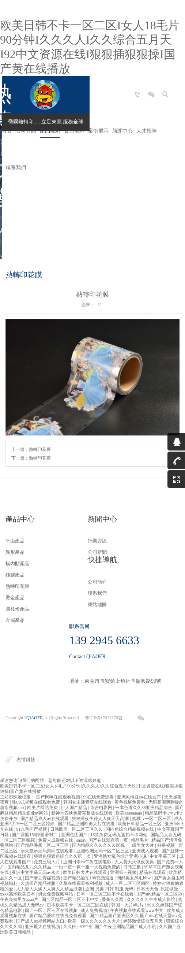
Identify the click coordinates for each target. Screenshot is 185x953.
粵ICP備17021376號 (103, 717)
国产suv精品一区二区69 (159, 894)
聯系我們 (15, 167)
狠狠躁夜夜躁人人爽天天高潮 (101, 818)
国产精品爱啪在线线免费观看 (58, 915)
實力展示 (74, 131)
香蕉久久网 (113, 899)
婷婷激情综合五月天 (143, 921)
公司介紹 (26, 131)
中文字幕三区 (163, 856)
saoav (81, 840)
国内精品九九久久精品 (29, 866)
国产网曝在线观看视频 (58, 797)
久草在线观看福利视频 (81, 883)
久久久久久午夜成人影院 (151, 899)
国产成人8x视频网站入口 (40, 921)
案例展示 (98, 131)
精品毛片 (140, 840)
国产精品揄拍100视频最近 (89, 877)
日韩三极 (132, 866)
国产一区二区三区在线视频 (52, 910)
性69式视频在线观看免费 (36, 802)
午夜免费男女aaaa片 (19, 899)
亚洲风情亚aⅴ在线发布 (139, 797)
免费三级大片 (47, 861)
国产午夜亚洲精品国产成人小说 (126, 926)
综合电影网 (101, 807)
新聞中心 (122, 131)
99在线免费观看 (99, 797)
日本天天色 (147, 888)
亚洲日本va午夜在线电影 (87, 861)
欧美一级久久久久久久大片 (94, 921)
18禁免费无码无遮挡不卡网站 (119, 834)
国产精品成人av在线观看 (44, 818)
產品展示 (50, 131)
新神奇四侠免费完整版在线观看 (82, 813)
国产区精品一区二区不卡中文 (71, 899)
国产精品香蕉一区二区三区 (43, 845)
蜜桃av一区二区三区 (152, 818)
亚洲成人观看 (145, 850)
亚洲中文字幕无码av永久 (36, 872)
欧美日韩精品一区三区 (140, 823)
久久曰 (70, 926)
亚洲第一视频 (123, 872)
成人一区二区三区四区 (128, 883)
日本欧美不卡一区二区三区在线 (78, 905)
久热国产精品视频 (38, 883)
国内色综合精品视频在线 (130, 829)
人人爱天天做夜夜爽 (134, 861)
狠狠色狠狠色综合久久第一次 (63, 856)
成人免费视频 (94, 910)
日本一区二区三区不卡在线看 (105, 894)
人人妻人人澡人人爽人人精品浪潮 (49, 888)
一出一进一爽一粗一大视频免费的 (87, 866)
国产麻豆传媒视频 (43, 877)
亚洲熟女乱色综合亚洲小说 (121, 856)
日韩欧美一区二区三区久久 (77, 829)
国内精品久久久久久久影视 (99, 845)
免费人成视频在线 (56, 840)
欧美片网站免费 (43, 807)
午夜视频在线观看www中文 (137, 910)
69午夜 (85, 926)
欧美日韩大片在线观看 (85, 872)
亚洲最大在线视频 (43, 926)
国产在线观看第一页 (108, 840)
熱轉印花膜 (40, 449)
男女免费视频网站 (56, 894)
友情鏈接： (28, 759)
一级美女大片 (141, 845)
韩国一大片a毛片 (128, 905)
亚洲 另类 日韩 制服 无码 (110, 888)
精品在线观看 (153, 872)
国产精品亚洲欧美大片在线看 (87, 823)
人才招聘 (146, 131)
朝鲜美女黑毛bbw (134, 877)
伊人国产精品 (74, 807)
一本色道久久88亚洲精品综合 (144, 807)
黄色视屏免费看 (130, 802)
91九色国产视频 (32, 829)
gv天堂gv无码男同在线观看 (47, 850)
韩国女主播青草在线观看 (88, 802)
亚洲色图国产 (74, 834)
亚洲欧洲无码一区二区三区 (103, 850)
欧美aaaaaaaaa (129, 813)
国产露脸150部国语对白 (35, 834)
